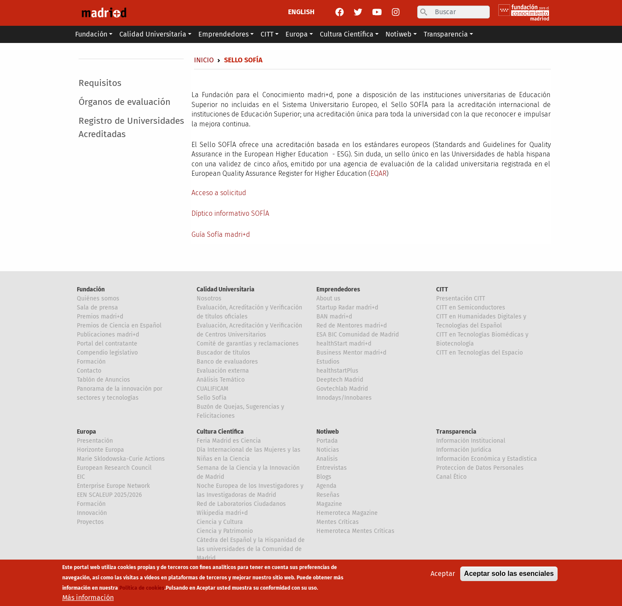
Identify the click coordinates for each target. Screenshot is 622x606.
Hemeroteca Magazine (347, 513)
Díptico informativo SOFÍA (230, 213)
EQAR (378, 173)
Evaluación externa (223, 370)
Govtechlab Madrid (342, 388)
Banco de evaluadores (227, 361)
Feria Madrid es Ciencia (229, 440)
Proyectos (90, 522)
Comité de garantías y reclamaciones (248, 343)
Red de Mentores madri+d (351, 325)
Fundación (91, 289)
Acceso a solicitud (218, 193)
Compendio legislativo (107, 352)
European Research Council (114, 467)
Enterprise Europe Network (113, 486)
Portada (327, 440)
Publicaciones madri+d (108, 334)
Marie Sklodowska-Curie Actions (121, 458)
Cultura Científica (220, 431)
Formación (91, 361)
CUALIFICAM (212, 388)
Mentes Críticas (337, 522)
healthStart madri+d (343, 343)
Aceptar (443, 574)
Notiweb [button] (398, 34)
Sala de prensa (97, 307)
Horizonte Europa (100, 449)
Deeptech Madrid (339, 379)
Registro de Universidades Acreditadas (131, 128)
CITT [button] (267, 34)
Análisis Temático (221, 379)
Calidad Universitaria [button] (152, 34)
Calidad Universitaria (226, 289)
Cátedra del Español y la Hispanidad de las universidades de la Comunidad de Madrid (251, 549)
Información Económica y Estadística (486, 458)
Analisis (327, 458)
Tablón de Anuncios (103, 379)
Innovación (92, 513)
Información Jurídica (464, 449)
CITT (442, 289)
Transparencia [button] (446, 34)
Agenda (326, 486)
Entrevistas (331, 467)
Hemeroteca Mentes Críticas (355, 531)
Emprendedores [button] (223, 34)
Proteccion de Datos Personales (480, 467)
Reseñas (328, 495)
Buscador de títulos (223, 352)
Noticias (327, 449)
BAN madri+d (334, 316)
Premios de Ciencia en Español (119, 325)
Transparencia (456, 431)
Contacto (89, 370)
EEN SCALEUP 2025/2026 (109, 495)
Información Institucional (470, 440)
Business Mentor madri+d (351, 352)
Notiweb (327, 431)
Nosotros (209, 298)
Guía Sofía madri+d (220, 234)
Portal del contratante (107, 343)
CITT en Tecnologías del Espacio (479, 352)
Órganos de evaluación (124, 102)
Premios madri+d (100, 316)
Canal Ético (451, 477)
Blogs (323, 477)
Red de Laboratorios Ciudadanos (241, 504)
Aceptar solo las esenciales (509, 574)
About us (328, 298)
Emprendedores (338, 289)
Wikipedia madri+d (222, 513)
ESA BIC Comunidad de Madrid (357, 334)
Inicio (204, 60)
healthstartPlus (337, 370)
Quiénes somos (98, 298)
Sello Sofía (212, 397)
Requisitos (100, 83)
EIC (81, 477)
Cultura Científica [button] (346, 34)
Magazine (329, 504)
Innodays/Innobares (344, 397)
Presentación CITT (460, 298)
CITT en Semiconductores (470, 307)
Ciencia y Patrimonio (225, 531)
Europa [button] (296, 34)
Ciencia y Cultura (220, 522)
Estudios (328, 361)
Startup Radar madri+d (347, 307)
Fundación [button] (91, 34)
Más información (88, 598)
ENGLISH (301, 12)
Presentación (95, 440)
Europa (86, 431)
